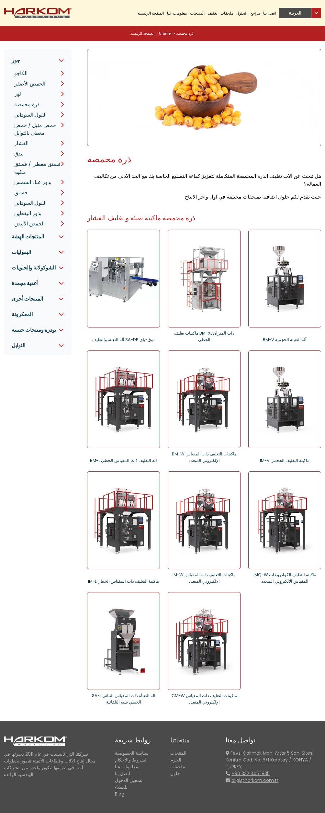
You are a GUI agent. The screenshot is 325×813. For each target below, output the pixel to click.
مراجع (255, 13)
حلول (175, 773)
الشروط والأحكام (131, 760)
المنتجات (197, 13)
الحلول (241, 13)
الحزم (175, 760)
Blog (119, 794)
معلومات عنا (177, 13)
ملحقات (226, 13)
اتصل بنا (269, 13)
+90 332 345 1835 (250, 773)
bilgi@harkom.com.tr (254, 780)
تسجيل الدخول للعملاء (128, 783)
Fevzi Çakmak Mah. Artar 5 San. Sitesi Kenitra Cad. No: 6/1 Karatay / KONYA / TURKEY (269, 760)
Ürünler (165, 33)
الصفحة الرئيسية (150, 13)
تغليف (212, 13)
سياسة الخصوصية (132, 753)
